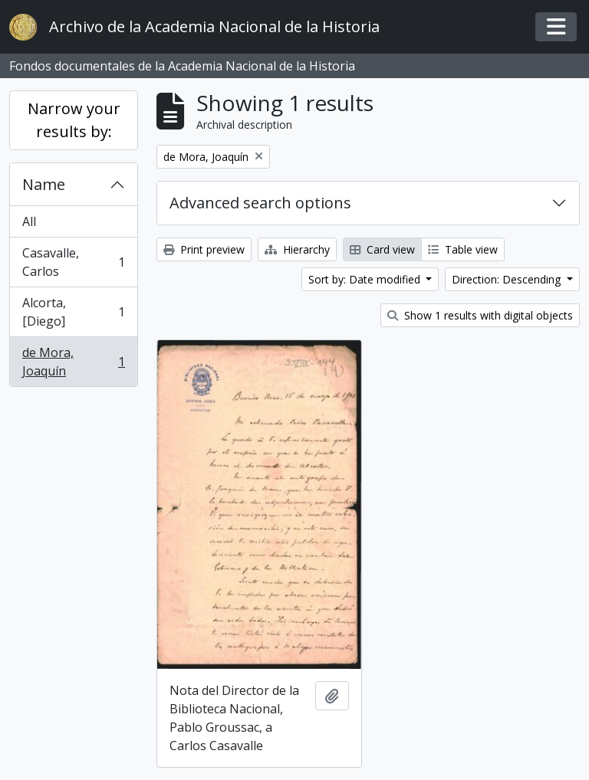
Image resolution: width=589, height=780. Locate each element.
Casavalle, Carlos (73, 262)
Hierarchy (297, 249)
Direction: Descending (508, 279)
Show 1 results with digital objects (480, 315)
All (29, 221)
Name (43, 184)
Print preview (204, 249)
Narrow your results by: (74, 120)
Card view (382, 249)
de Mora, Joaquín (73, 361)
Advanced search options (260, 202)
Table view (463, 249)
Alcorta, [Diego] (73, 311)
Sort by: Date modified (365, 279)
